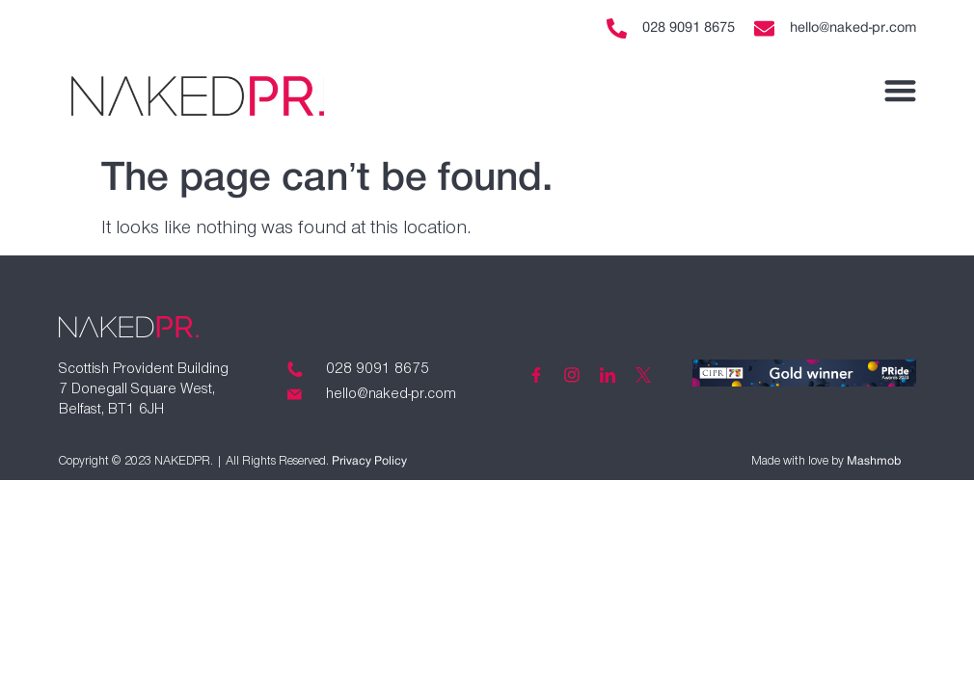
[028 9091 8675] (617, 28)
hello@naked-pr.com (853, 28)
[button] (900, 90)
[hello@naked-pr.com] (764, 28)
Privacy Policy (369, 461)
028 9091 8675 (688, 28)
